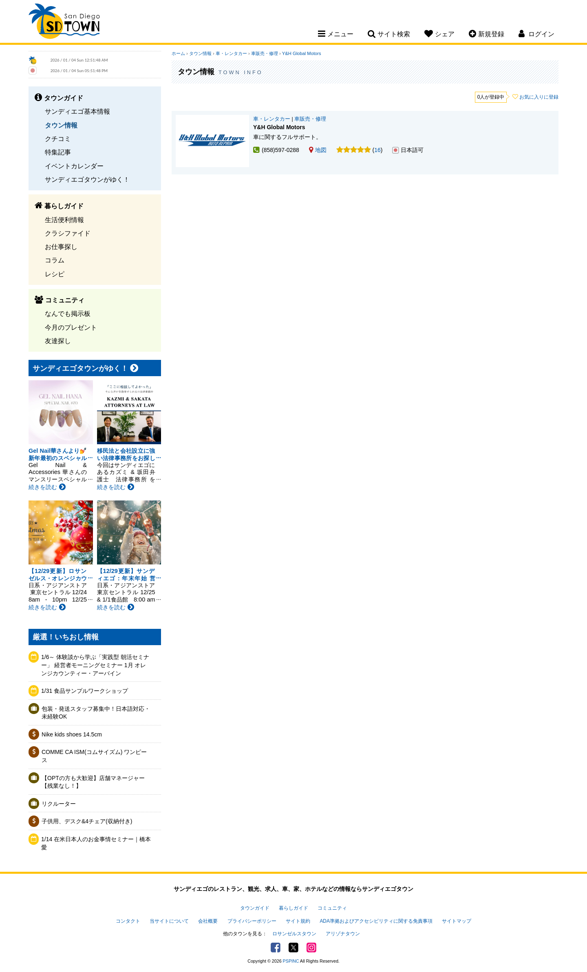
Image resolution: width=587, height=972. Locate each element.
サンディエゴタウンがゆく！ (87, 179)
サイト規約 (298, 921)
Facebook (275, 947)
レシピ (54, 274)
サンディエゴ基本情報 (77, 111)
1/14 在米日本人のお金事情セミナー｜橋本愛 (96, 843)
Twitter (293, 947)
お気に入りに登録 (538, 97)
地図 (318, 150)
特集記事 (58, 152)
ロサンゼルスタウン (294, 934)
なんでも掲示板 (67, 313)
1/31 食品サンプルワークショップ (84, 691)
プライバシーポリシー (251, 921)
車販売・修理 (264, 53)
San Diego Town (64, 22)
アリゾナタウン (343, 934)
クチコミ (58, 138)
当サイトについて (169, 921)
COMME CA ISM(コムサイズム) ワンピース (94, 756)
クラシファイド (67, 233)
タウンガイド (254, 908)
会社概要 (208, 921)
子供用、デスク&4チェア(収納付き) (87, 821)
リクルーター (59, 803)
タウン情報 (61, 125)
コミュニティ (332, 908)
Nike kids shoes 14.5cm (72, 734)
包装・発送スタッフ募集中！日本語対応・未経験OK (96, 712)
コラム (54, 260)
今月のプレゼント (71, 327)
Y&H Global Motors (301, 53)
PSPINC (291, 961)
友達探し (58, 340)
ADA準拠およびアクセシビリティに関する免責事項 (376, 921)
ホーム (178, 53)
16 (377, 150)
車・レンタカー (231, 53)
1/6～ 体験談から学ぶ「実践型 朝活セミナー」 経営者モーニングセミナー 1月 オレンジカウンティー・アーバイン (95, 665)
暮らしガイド (293, 908)
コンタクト (128, 921)
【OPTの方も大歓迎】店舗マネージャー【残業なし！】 (93, 782)
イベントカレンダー (74, 166)
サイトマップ (456, 921)
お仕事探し (61, 246)
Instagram (311, 947)
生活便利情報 (64, 219)
